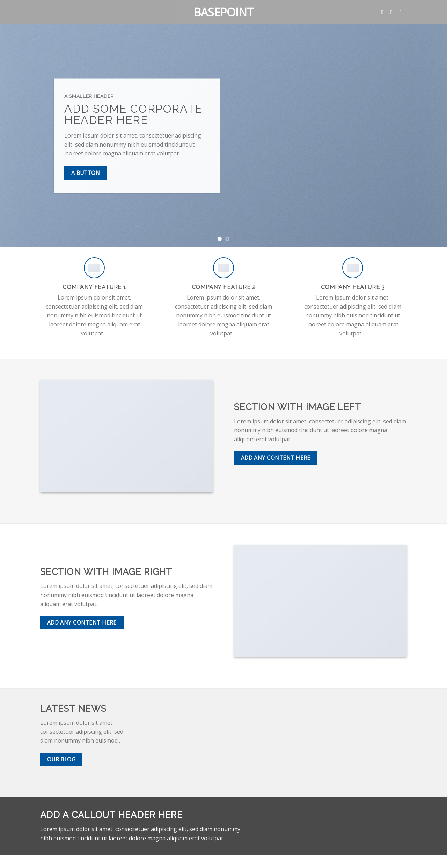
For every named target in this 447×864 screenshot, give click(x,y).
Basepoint (224, 12)
